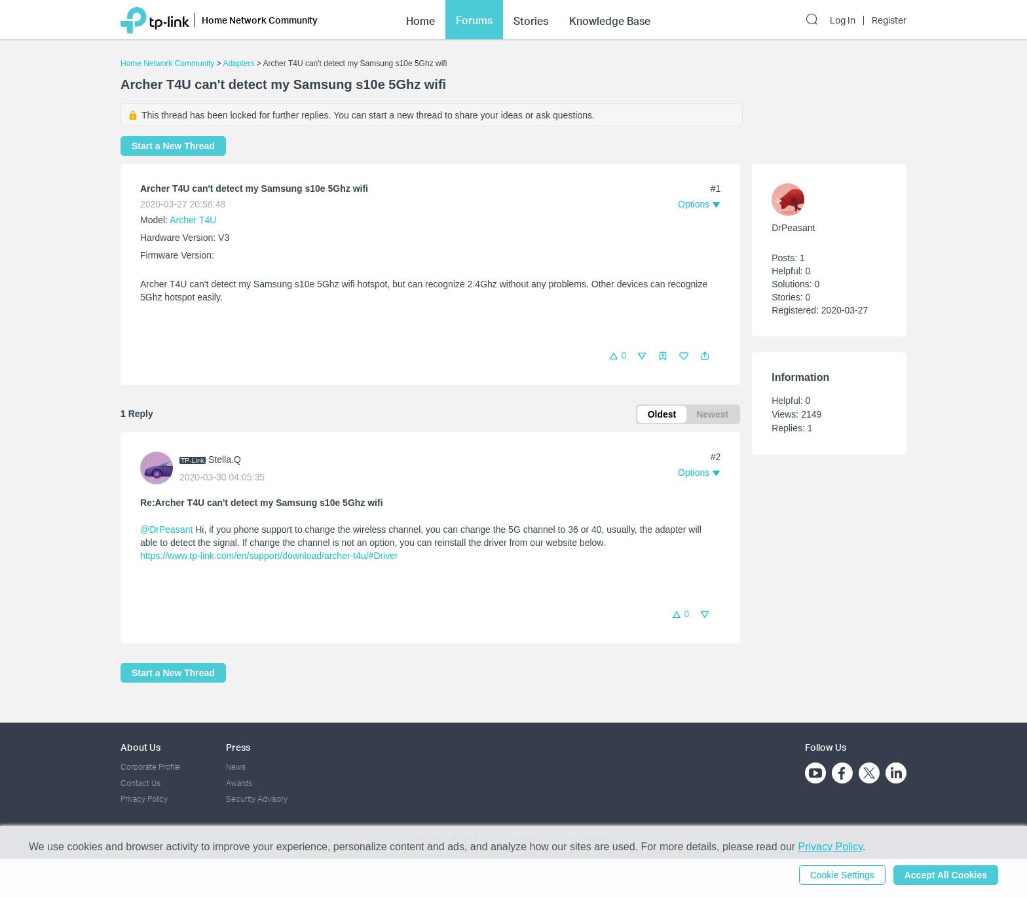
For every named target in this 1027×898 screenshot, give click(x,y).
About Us (140, 747)
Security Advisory (257, 799)
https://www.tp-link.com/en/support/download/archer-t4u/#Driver (269, 555)
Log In (842, 20)
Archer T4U (193, 220)
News (236, 767)
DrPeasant (793, 228)
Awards (239, 783)
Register (889, 20)
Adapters (238, 63)
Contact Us (140, 783)
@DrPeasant (166, 529)
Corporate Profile (150, 767)
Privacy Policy (144, 799)
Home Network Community (167, 63)
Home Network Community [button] (260, 20)
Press (238, 747)
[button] (705, 356)
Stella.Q (224, 459)
